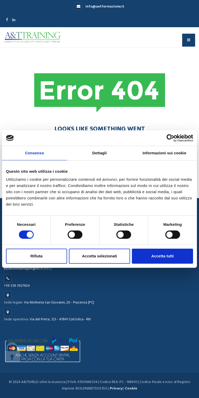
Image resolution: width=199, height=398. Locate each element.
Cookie (131, 388)
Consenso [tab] (34, 153)
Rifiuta (36, 256)
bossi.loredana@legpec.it (23, 268)
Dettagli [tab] (99, 153)
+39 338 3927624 (17, 285)
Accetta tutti (162, 256)
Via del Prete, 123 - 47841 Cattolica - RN (60, 319)
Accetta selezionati (99, 256)
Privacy (116, 388)
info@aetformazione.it (99, 6)
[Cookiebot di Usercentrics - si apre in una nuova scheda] (170, 138)
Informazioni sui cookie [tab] (164, 153)
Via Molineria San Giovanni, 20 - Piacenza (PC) (59, 302)
